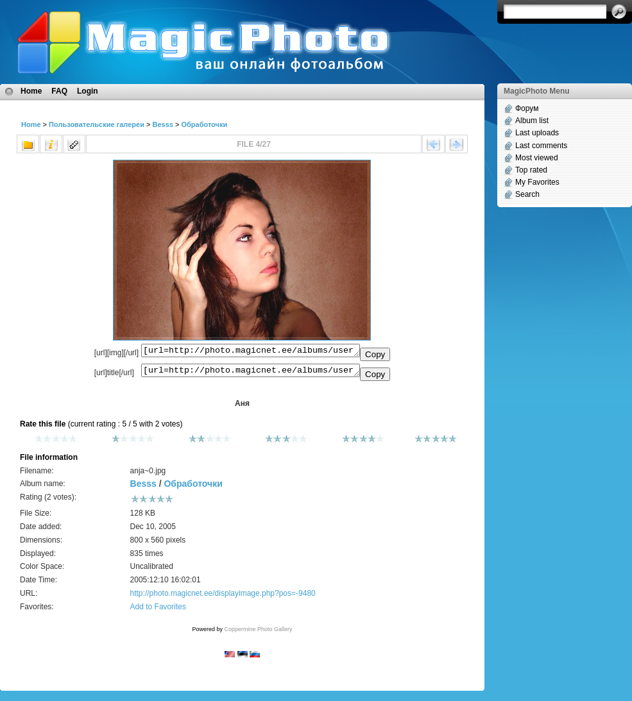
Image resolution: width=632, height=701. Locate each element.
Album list (532, 120)
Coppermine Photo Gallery (258, 633)
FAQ (59, 91)
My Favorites (537, 182)
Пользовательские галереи (96, 124)
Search (527, 194)
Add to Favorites (158, 610)
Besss (162, 124)
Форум (526, 108)
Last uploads (537, 132)
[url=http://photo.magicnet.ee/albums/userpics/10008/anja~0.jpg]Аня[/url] (250, 373)
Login (87, 91)
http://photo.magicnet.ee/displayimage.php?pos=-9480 (223, 597)
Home (31, 91)
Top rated (531, 169)
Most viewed (536, 157)
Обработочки (204, 124)
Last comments (541, 145)
